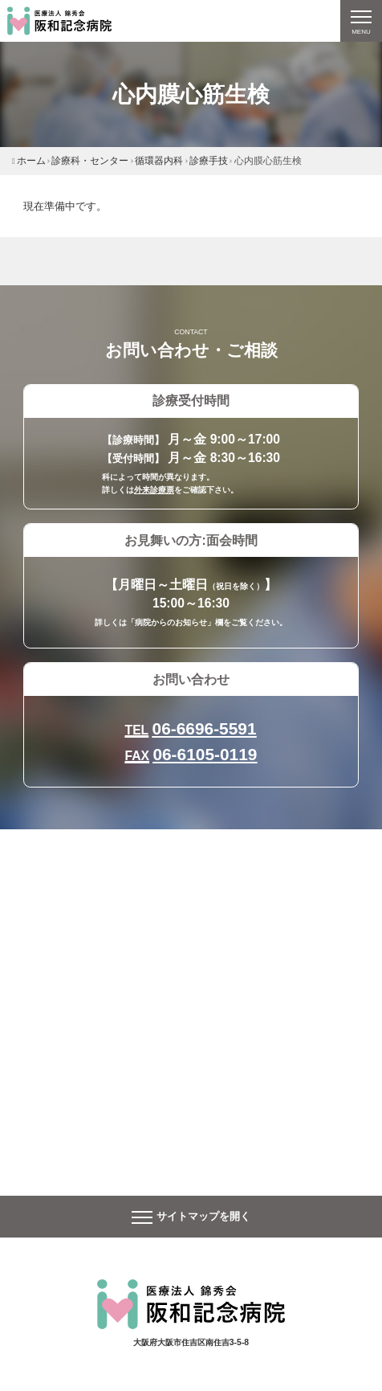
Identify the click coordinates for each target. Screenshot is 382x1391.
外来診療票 (154, 489)
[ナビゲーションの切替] (361, 21)
